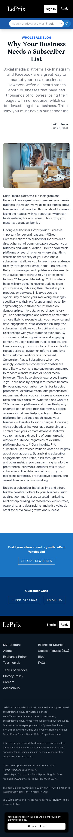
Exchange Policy (15, 657)
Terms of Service (15, 670)
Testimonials (11, 662)
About (7, 651)
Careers (8, 682)
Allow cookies (36, 826)
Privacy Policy (13, 676)
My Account (12, 645)
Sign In (51, 9)
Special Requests (36, 561)
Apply (64, 8)
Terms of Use (11, 804)
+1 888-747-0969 (24, 600)
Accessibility (11, 688)
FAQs (42, 662)
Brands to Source (50, 645)
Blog (41, 657)
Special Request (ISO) (53, 651)
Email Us (54, 600)
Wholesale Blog (36, 37)
